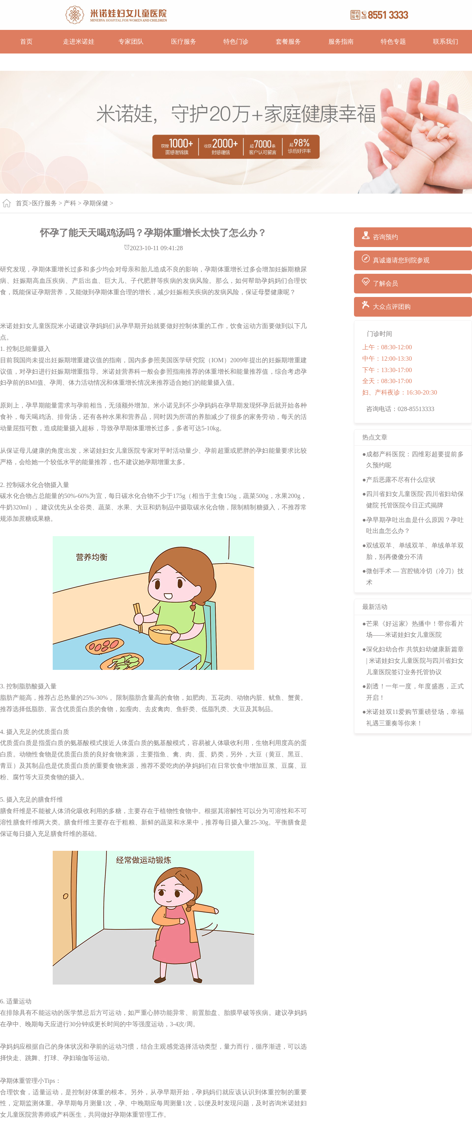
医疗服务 (183, 41)
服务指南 (341, 41)
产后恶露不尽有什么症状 (400, 479)
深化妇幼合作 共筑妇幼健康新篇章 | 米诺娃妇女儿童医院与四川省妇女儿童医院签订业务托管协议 (415, 660)
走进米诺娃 (78, 41)
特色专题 (393, 41)
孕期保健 (95, 203)
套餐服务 (288, 41)
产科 (70, 203)
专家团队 (131, 41)
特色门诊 (236, 41)
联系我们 (445, 41)
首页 (26, 41)
